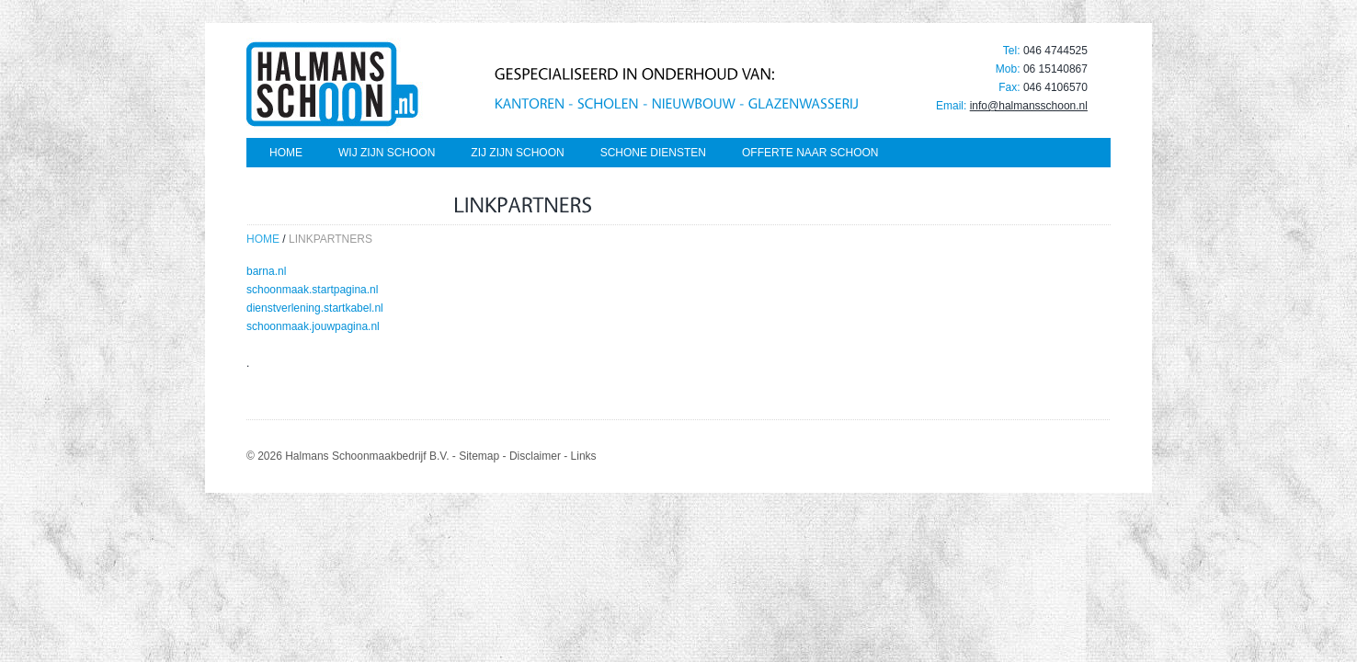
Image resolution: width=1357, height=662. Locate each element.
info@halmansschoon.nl (1029, 105)
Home (285, 152)
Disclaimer (535, 456)
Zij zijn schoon (517, 152)
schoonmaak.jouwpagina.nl (313, 326)
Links (584, 456)
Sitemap (479, 456)
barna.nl (266, 271)
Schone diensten (653, 152)
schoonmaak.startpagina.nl (312, 289)
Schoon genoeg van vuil (345, 185)
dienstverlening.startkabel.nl (314, 308)
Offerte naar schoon (810, 152)
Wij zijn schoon (386, 152)
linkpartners (330, 239)
